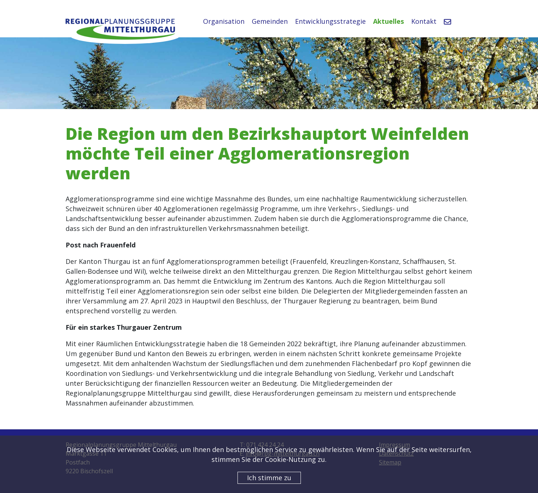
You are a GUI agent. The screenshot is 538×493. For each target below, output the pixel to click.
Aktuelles (388, 21)
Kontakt (423, 21)
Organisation (223, 21)
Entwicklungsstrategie (330, 21)
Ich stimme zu (269, 477)
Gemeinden (270, 21)
